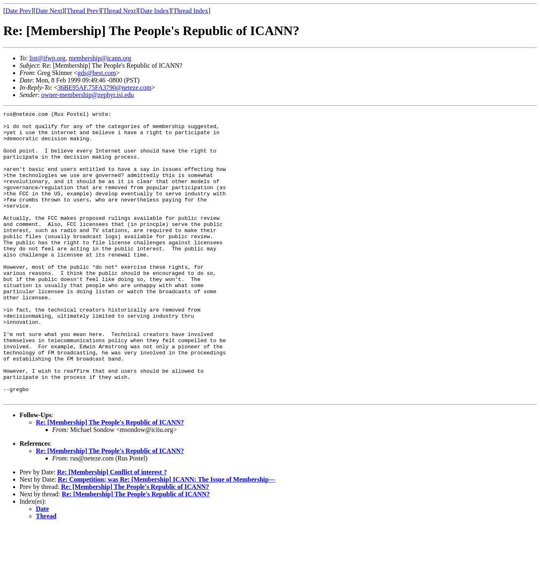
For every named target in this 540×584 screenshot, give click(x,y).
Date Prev (18, 10)
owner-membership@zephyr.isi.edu (87, 94)
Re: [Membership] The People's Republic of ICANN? (110, 479)
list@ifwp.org (47, 58)
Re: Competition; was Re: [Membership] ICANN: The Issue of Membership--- (166, 536)
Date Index (154, 10)
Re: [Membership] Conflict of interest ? (112, 529)
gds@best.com (96, 72)
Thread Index (190, 10)
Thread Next (119, 10)
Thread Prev (82, 10)
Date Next (49, 10)
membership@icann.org (100, 58)
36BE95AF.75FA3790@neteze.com (104, 87)
